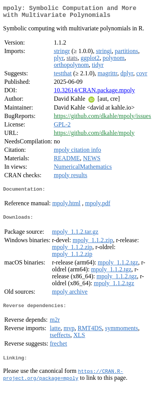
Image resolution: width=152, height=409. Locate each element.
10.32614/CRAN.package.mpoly (94, 93)
